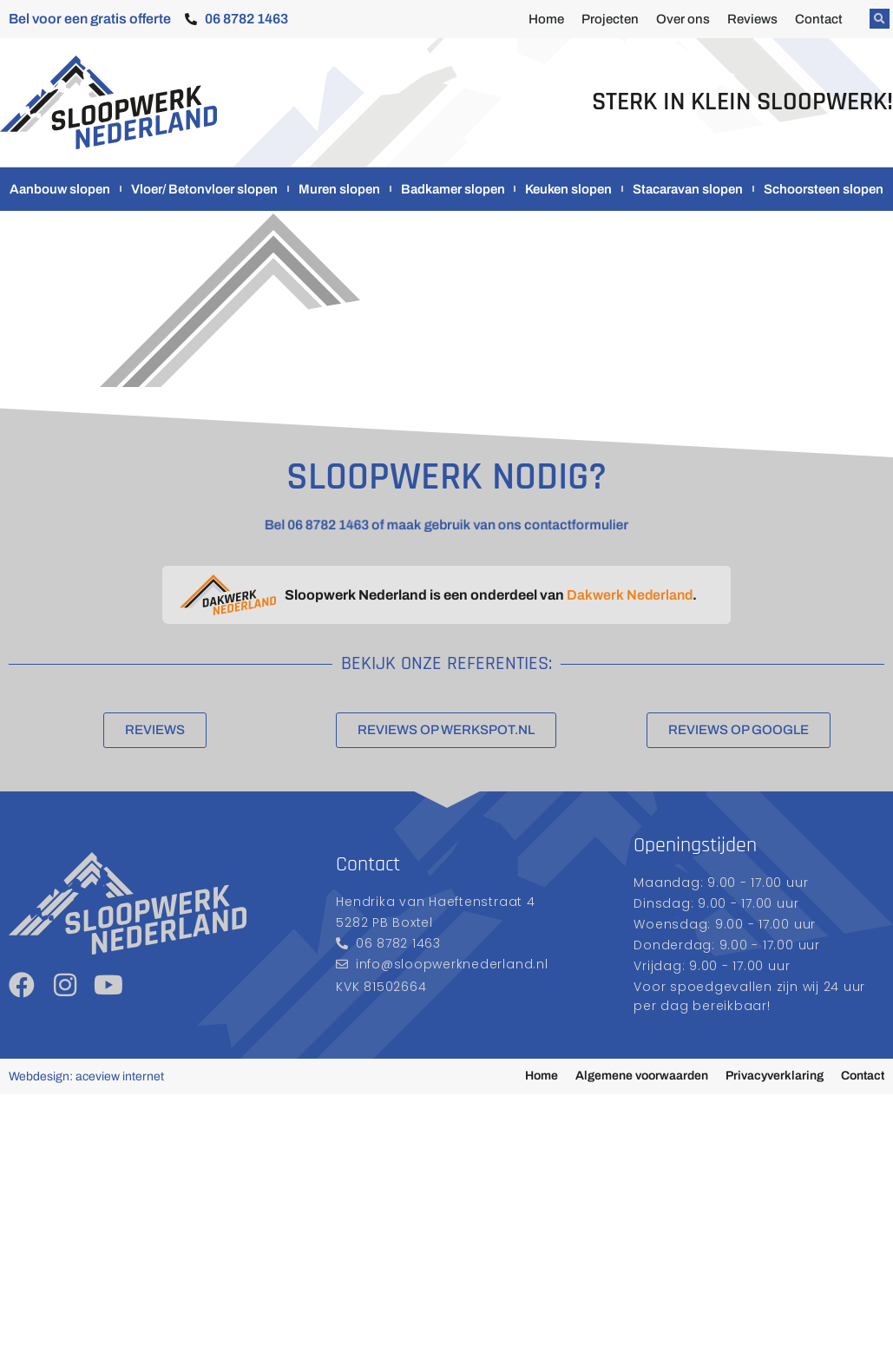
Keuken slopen (568, 189)
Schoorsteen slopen (823, 189)
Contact (819, 19)
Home (546, 19)
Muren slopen (339, 189)
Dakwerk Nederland (630, 594)
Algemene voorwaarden (641, 1075)
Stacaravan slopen (688, 189)
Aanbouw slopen (60, 189)
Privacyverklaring (775, 1075)
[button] (880, 19)
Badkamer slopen (453, 189)
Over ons (683, 19)
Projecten (610, 19)
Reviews (752, 19)
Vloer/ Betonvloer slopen (204, 189)
